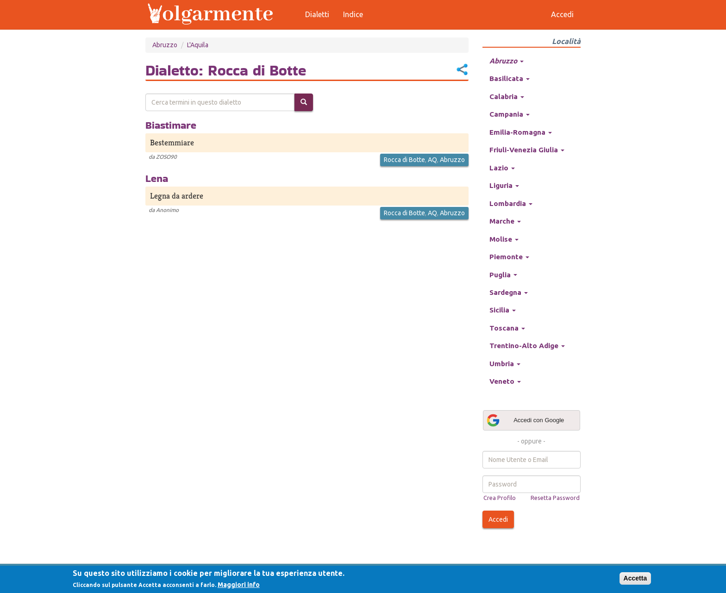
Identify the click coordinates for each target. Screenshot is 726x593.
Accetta (635, 578)
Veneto (505, 381)
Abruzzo (164, 45)
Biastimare (170, 125)
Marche (505, 221)
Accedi (498, 519)
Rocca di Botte (404, 159)
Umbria (504, 364)
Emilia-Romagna (520, 132)
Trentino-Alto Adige (527, 346)
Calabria (506, 96)
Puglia (503, 275)
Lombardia (510, 203)
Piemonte (509, 257)
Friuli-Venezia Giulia (526, 150)
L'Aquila (197, 45)
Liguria (504, 185)
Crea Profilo (499, 497)
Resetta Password (555, 497)
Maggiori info (239, 584)
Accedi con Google (525, 420)
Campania (509, 114)
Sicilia (502, 310)
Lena (156, 178)
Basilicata (509, 78)
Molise (504, 239)
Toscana (507, 328)
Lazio (502, 168)
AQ (432, 159)
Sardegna (508, 292)
